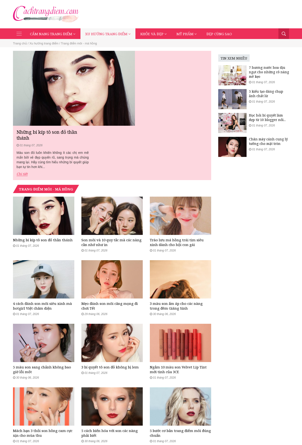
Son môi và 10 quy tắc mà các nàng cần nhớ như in (111, 187)
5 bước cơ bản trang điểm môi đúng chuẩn (180, 380)
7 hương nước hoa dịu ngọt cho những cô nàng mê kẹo (269, 72)
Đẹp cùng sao (219, 33)
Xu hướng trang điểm (108, 33)
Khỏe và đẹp (153, 33)
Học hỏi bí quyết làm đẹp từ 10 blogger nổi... (267, 117)
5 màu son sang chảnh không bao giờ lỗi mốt (42, 315)
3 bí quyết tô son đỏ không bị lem (110, 313)
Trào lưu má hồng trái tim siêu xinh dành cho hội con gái (177, 187)
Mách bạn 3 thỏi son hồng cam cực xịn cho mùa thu (42, 380)
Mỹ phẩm (186, 33)
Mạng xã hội (255, 431)
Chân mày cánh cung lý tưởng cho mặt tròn (268, 141)
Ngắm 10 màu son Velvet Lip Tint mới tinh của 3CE (178, 315)
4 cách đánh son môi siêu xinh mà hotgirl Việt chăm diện (42, 251)
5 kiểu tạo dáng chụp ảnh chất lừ (266, 93)
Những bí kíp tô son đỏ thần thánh (166, 60)
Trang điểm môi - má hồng (79, 43)
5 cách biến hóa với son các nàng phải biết (109, 380)
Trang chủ (20, 43)
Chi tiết (141, 99)
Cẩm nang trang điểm (53, 33)
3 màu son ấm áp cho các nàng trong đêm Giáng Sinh (176, 251)
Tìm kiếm (284, 34)
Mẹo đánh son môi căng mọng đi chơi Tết (109, 251)
